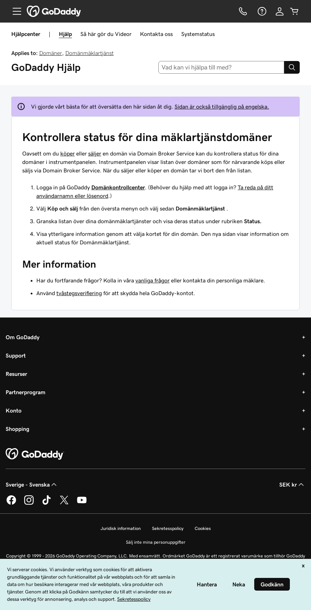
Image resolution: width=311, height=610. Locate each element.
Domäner (50, 53)
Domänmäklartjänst (89, 53)
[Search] (292, 67)
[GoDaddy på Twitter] (64, 503)
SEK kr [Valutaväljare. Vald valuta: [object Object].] (292, 484)
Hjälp (65, 34)
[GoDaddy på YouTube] (81, 503)
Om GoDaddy (22, 337)
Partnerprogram (25, 392)
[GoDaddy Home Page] (35, 454)
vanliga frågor (152, 280)
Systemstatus (198, 34)
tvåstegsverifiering (79, 293)
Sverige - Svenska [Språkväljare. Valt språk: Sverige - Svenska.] (32, 484)
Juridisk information (120, 528)
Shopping (17, 429)
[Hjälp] (261, 11)
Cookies (203, 528)
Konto (14, 410)
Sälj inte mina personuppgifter (155, 542)
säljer (94, 153)
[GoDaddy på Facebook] (11, 503)
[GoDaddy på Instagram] (29, 503)
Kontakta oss (156, 34)
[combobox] (221, 67)
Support (16, 355)
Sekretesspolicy (167, 528)
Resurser (16, 374)
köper (67, 153)
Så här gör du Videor (106, 34)
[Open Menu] (14, 11)
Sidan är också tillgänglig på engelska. (222, 106)
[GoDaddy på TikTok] (46, 503)
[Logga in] (280, 11)
